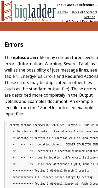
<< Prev (62, 12)
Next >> (89, 17)
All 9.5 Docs (70, 21)
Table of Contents (84, 12)
